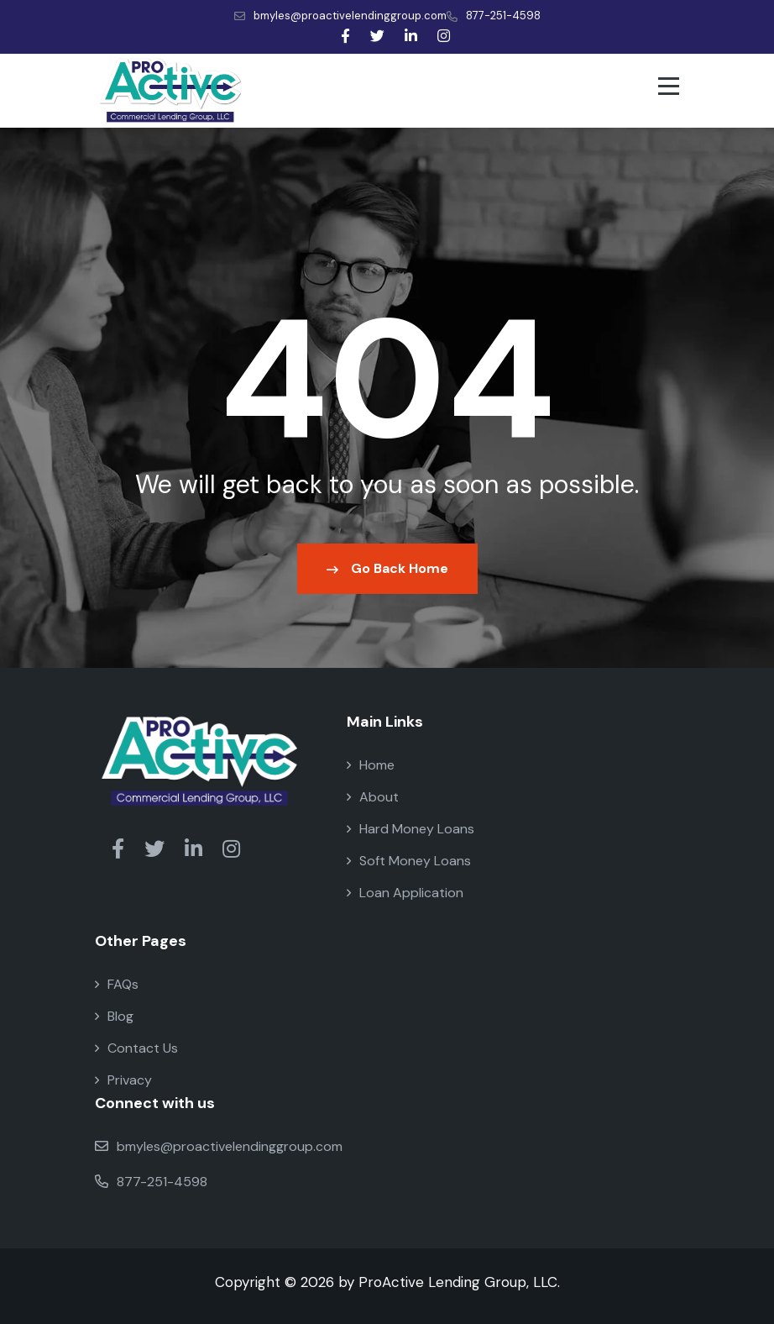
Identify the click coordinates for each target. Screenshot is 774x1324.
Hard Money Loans (410, 829)
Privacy (123, 1080)
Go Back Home (387, 568)
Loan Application (405, 892)
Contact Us (136, 1048)
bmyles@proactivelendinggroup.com (340, 15)
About (373, 797)
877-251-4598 (494, 15)
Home (371, 765)
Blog (114, 1016)
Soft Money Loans (409, 861)
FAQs (117, 984)
